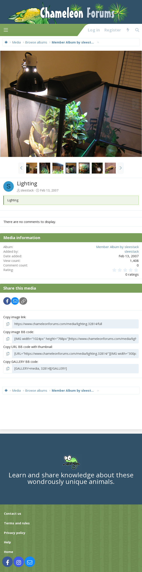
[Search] (137, 30)
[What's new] (128, 30)
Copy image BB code (18, 332)
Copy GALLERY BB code (20, 361)
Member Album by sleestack (117, 247)
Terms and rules (17, 523)
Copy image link (14, 317)
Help (7, 542)
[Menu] (5, 30)
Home (8, 551)
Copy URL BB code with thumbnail (27, 346)
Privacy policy (14, 532)
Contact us (12, 513)
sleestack (27, 190)
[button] (21, 168)
